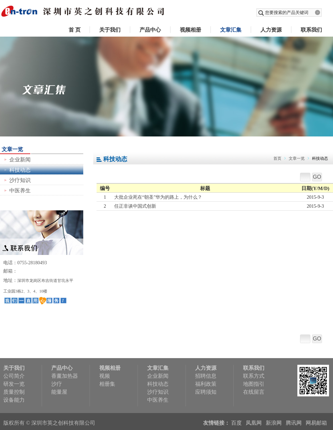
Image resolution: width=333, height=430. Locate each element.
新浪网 (274, 423)
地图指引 (253, 384)
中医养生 (20, 190)
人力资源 (271, 30)
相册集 (107, 384)
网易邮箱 (316, 423)
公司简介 (14, 376)
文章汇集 (230, 30)
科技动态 (20, 170)
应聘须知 (205, 392)
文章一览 (297, 158)
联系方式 (253, 376)
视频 (104, 376)
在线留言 (253, 392)
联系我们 (311, 30)
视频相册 (190, 30)
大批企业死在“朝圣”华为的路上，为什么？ (158, 197)
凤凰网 (254, 423)
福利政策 (205, 384)
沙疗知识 (20, 180)
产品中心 (150, 30)
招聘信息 (205, 376)
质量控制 (14, 392)
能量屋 (59, 392)
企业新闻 (20, 159)
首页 (277, 158)
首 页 (75, 30)
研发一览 (14, 384)
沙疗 (56, 384)
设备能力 (14, 400)
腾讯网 (294, 423)
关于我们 (110, 30)
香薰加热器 (64, 376)
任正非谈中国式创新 (135, 206)
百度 (236, 423)
